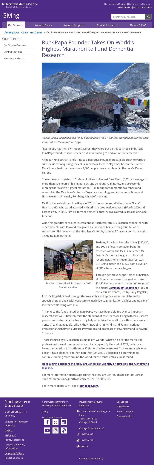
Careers (8, 430)
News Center (125, 7)
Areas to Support (125, 411)
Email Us (83, 446)
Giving (10, 15)
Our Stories (36, 32)
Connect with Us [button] (106, 25)
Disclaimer (10, 434)
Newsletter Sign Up (14, 58)
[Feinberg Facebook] (47, 422)
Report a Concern (14, 457)
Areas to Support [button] (73, 25)
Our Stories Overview (15, 45)
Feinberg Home (12, 32)
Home (25, 32)
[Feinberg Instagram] (55, 430)
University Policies (14, 452)
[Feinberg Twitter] (55, 422)
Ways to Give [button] (42, 25)
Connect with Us (125, 416)
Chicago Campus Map (90, 428)
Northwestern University (140, 4)
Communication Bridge (123, 288)
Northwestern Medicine (115, 4)
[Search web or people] (128, 17)
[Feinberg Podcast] (64, 430)
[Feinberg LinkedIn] (64, 422)
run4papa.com (89, 386)
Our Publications (13, 52)
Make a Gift (136, 25)
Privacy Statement (14, 439)
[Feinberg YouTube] (47, 430)
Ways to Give (123, 406)
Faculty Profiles (142, 7)
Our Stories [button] (15, 25)
